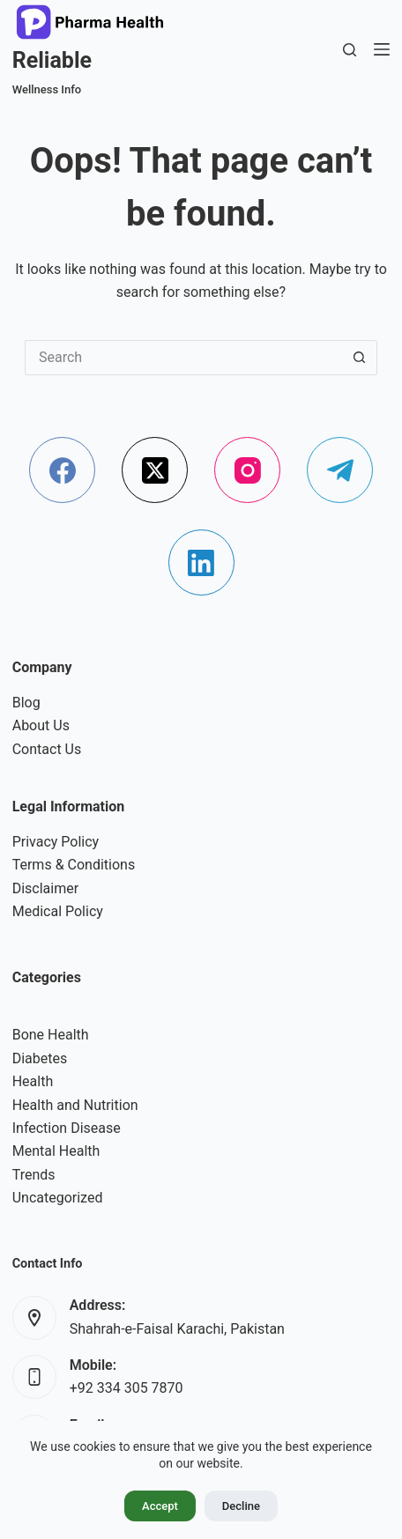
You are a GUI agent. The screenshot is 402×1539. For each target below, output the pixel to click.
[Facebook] (62, 470)
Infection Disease (66, 1128)
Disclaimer (45, 888)
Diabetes (40, 1058)
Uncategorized (57, 1197)
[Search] (349, 49)
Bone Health (50, 1034)
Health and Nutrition (75, 1105)
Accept (160, 1506)
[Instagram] (247, 470)
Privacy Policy (56, 841)
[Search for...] (183, 357)
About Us (41, 725)
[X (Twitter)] (155, 470)
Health (33, 1081)
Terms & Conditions (74, 864)
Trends (34, 1174)
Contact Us (47, 749)
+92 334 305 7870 (126, 1388)
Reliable (52, 60)
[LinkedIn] (201, 562)
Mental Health (56, 1151)
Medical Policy (57, 911)
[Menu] (382, 49)
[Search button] (359, 357)
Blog (26, 702)
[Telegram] (340, 470)
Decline (241, 1506)
